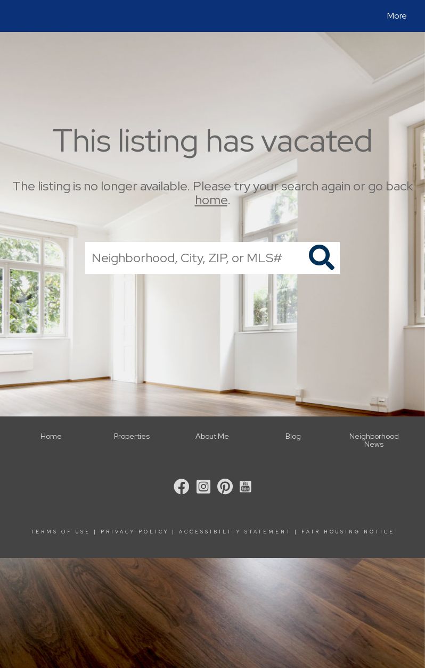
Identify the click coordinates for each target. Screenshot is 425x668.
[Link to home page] (18, 16)
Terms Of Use (61, 532)
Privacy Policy (135, 532)
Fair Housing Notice (348, 532)
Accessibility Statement (235, 532)
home (211, 200)
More (397, 15)
